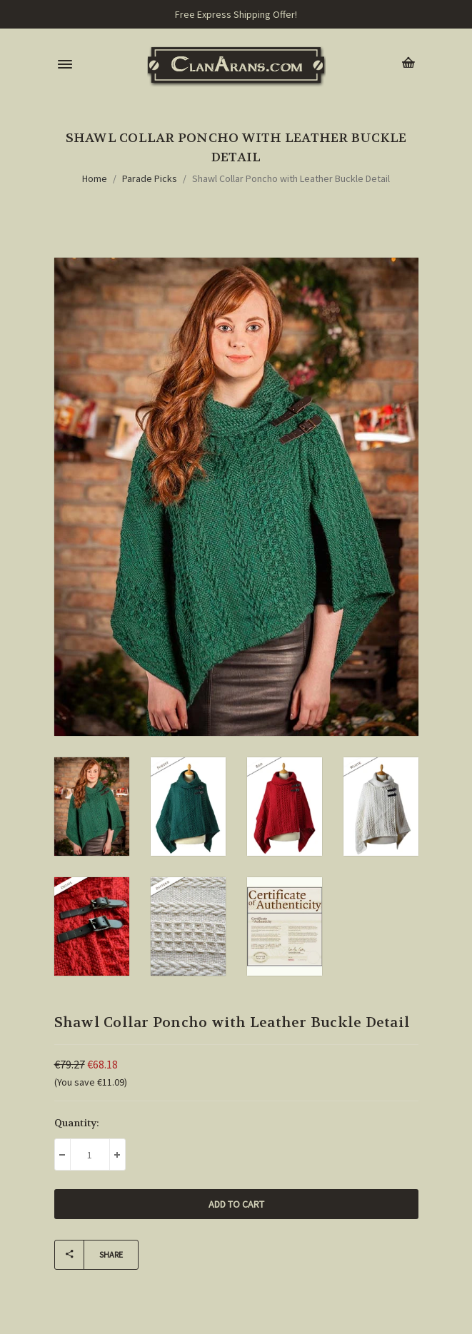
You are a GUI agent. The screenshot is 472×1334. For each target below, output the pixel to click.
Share (89, 1254)
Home (94, 178)
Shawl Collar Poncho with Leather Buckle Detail (291, 178)
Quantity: (76, 1122)
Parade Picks (149, 178)
